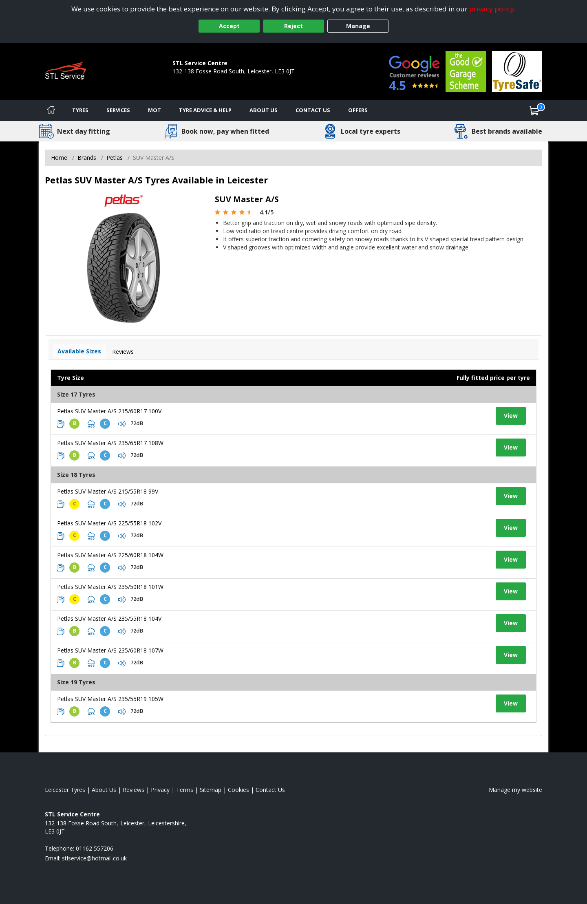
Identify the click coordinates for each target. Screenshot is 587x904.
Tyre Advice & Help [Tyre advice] (205, 110)
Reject (293, 26)
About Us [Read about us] (104, 790)
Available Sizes (79, 351)
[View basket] (534, 110)
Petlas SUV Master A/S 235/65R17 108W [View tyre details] (110, 443)
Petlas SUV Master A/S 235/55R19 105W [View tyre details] (110, 699)
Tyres (80, 110)
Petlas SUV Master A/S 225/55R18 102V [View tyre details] (109, 523)
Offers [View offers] (358, 110)
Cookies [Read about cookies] (238, 790)
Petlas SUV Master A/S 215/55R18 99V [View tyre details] (107, 491)
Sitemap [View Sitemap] (210, 790)
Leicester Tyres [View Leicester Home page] (65, 790)
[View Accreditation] (466, 71)
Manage (358, 26)
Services (118, 110)
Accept (229, 26)
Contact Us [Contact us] (313, 110)
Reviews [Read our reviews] (133, 790)
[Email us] (94, 858)
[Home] (51, 110)
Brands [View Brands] (86, 157)
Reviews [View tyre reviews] (123, 351)
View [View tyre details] (511, 415)
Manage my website (515, 790)
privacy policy (491, 8)
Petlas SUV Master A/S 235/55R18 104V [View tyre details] (109, 618)
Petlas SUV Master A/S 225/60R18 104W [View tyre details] (110, 555)
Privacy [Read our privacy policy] (160, 790)
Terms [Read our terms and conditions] (184, 790)
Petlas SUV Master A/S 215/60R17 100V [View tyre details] (109, 411)
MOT (154, 110)
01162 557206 (191, 79)
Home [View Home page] (59, 157)
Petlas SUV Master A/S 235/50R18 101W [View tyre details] (110, 587)
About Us (263, 110)
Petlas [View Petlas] (114, 157)
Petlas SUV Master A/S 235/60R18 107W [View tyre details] (110, 650)
